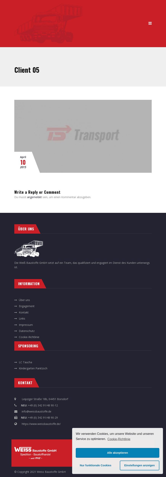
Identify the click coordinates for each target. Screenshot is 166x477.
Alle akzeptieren (117, 452)
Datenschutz (27, 331)
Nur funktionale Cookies (95, 465)
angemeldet (34, 197)
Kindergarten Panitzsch (33, 368)
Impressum (26, 325)
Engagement (27, 306)
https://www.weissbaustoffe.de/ (41, 424)
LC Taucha (25, 362)
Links (22, 318)
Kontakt (24, 312)
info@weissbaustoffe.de (36, 411)
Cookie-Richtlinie (118, 439)
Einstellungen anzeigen (139, 465)
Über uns (24, 300)
